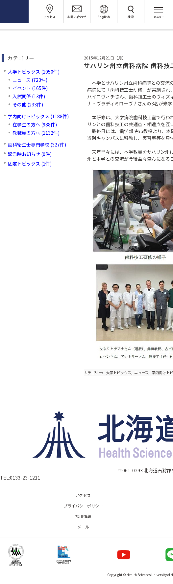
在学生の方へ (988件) (34, 124)
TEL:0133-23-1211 (20, 477)
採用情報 (83, 516)
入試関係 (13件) (28, 96)
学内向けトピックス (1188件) (38, 116)
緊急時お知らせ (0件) (30, 154)
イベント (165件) (30, 88)
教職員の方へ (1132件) (36, 132)
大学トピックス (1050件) (34, 71)
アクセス (83, 495)
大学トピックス (118, 372)
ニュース (141, 372)
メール (83, 526)
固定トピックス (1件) (30, 163)
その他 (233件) (27, 104)
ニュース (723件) (29, 80)
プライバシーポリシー (83, 505)
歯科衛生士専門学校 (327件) (37, 144)
